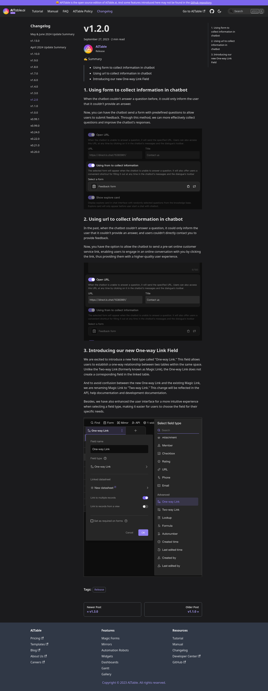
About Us (38, 656)
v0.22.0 (34, 138)
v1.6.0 (34, 80)
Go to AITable (194, 11)
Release (99, 589)
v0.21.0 (34, 145)
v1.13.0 (34, 40)
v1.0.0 (34, 112)
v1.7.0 (34, 73)
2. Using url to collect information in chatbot (223, 45)
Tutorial (37, 11)
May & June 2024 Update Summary (52, 34)
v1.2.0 (34, 99)
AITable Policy (83, 11)
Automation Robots (115, 650)
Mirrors (106, 644)
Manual (52, 11)
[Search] (246, 11)
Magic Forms (110, 638)
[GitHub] (211, 11)
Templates (39, 644)
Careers (37, 662)
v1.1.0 (34, 106)
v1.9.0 (34, 60)
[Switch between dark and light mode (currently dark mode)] (219, 11)
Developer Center (186, 656)
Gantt (105, 668)
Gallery (106, 674)
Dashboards (109, 662)
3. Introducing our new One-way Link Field (221, 58)
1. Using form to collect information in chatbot (223, 31)
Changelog (105, 11)
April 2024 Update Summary (48, 47)
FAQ (65, 11)
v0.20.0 (34, 152)
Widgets (107, 656)
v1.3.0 (34, 93)
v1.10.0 (34, 54)
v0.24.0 (34, 132)
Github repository (200, 2)
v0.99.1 (34, 119)
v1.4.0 (34, 86)
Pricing (37, 638)
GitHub (179, 662)
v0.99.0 (34, 125)
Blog (35, 650)
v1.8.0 (34, 67)
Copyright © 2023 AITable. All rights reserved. (134, 683)
